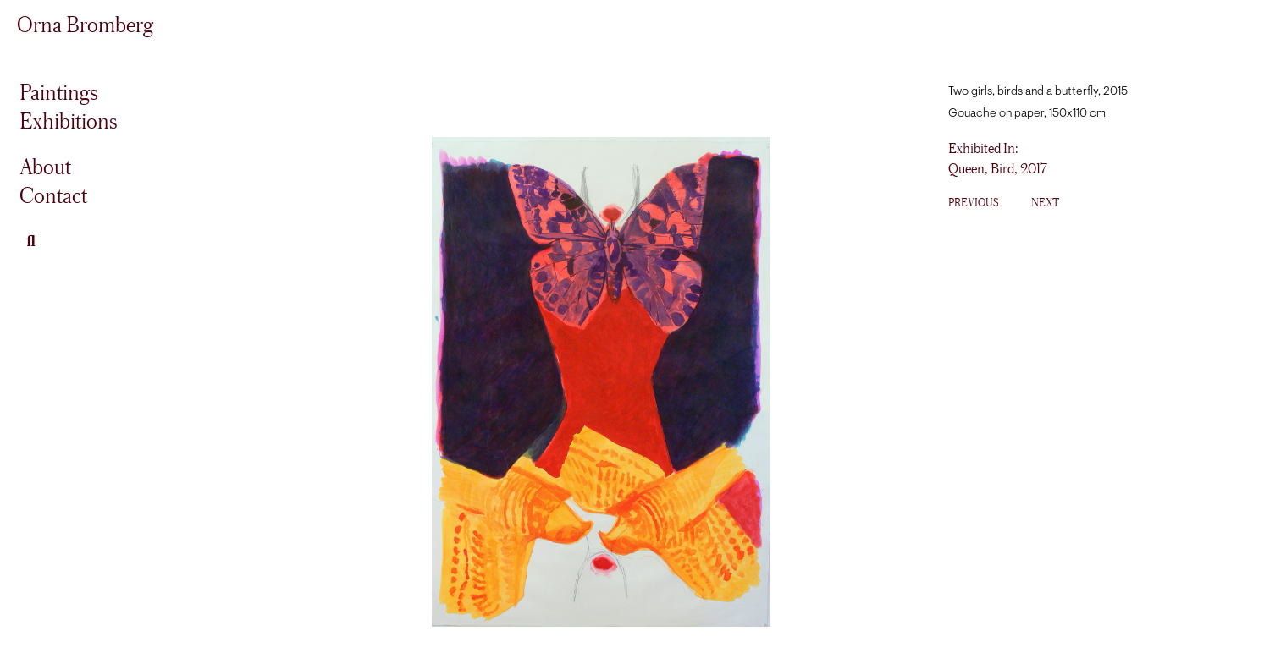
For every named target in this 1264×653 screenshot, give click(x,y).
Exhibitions (68, 120)
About (45, 166)
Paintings (58, 92)
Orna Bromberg (85, 24)
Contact (53, 195)
